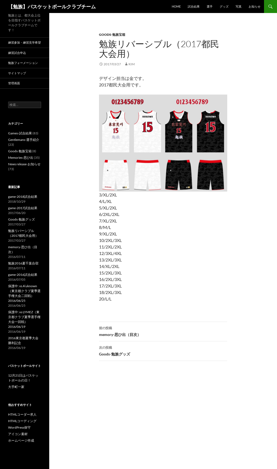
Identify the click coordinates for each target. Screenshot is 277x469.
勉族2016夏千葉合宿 (23, 263)
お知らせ (254, 6)
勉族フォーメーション (23, 62)
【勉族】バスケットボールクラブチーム (52, 6)
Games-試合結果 (20, 133)
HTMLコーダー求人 (22, 414)
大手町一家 (16, 387)
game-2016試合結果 (22, 275)
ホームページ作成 (21, 440)
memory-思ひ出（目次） (163, 331)
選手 (210, 6)
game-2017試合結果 (22, 208)
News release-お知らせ (24, 164)
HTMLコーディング (22, 421)
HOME (176, 6)
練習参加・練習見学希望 (24, 42)
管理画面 (14, 83)
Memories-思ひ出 (20, 158)
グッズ (224, 6)
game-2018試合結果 (22, 197)
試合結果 (194, 6)
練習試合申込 (17, 52)
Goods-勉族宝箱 (112, 35)
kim (131, 64)
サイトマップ (17, 73)
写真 (239, 6)
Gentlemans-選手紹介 (23, 140)
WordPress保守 (19, 427)
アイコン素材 (18, 434)
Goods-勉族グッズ (163, 350)
